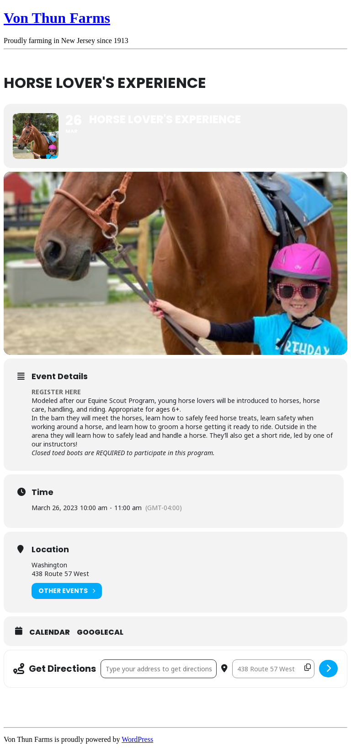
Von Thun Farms (57, 18)
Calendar (49, 632)
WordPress (137, 739)
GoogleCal (100, 632)
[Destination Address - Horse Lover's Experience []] (273, 668)
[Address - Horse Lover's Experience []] (159, 668)
